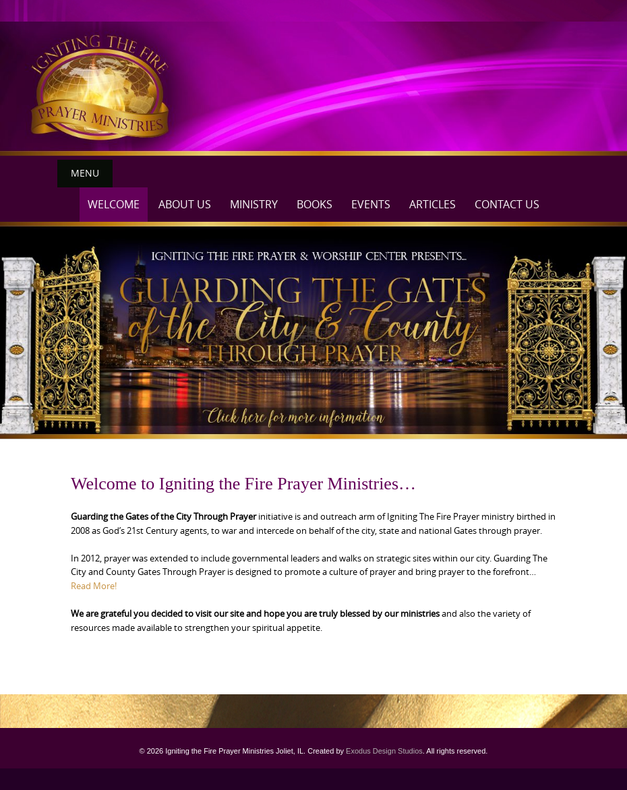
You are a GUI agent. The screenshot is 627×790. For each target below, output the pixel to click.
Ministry (254, 204)
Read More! (94, 586)
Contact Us (507, 204)
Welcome (114, 204)
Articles (432, 204)
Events (370, 204)
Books (314, 204)
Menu (85, 172)
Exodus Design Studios (384, 751)
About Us (184, 204)
